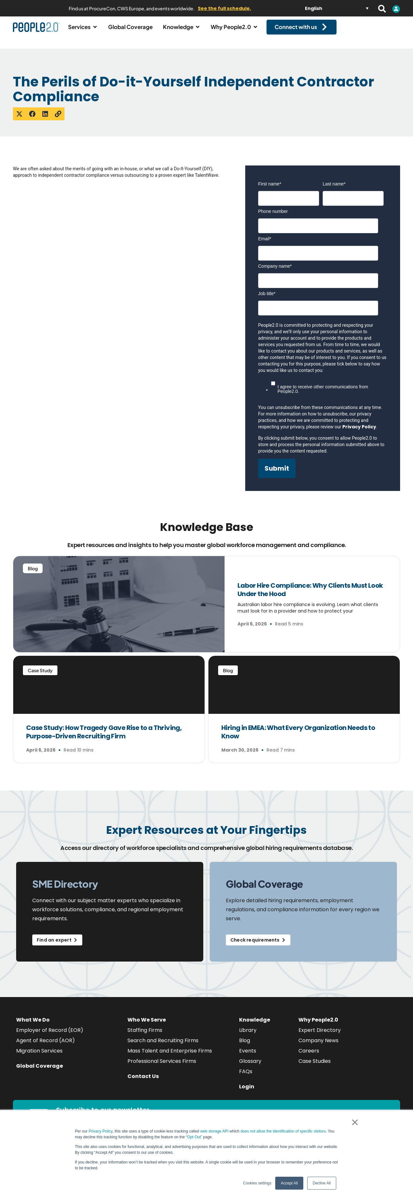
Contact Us (143, 1081)
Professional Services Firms (161, 1066)
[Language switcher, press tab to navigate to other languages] (337, 8)
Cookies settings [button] (257, 1183)
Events (247, 1056)
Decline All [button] (322, 1183)
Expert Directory (319, 1035)
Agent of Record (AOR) (45, 1046)
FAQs (245, 1077)
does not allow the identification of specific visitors (283, 1131)
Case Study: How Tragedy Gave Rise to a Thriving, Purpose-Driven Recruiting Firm (104, 737)
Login (246, 1092)
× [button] (354, 1122)
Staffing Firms (144, 1035)
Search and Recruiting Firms (162, 1046)
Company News (318, 1046)
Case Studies (314, 1066)
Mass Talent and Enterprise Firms (169, 1056)
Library (248, 1035)
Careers (308, 1056)
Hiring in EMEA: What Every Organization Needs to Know (298, 737)
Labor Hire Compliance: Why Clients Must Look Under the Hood (310, 595)
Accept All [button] (289, 1183)
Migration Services (39, 1056)
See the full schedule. (224, 8)
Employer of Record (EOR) (49, 1035)
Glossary (250, 1066)
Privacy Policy (101, 1131)
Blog (244, 1046)
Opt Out (194, 1137)
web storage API (215, 1131)
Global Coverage (39, 1071)
